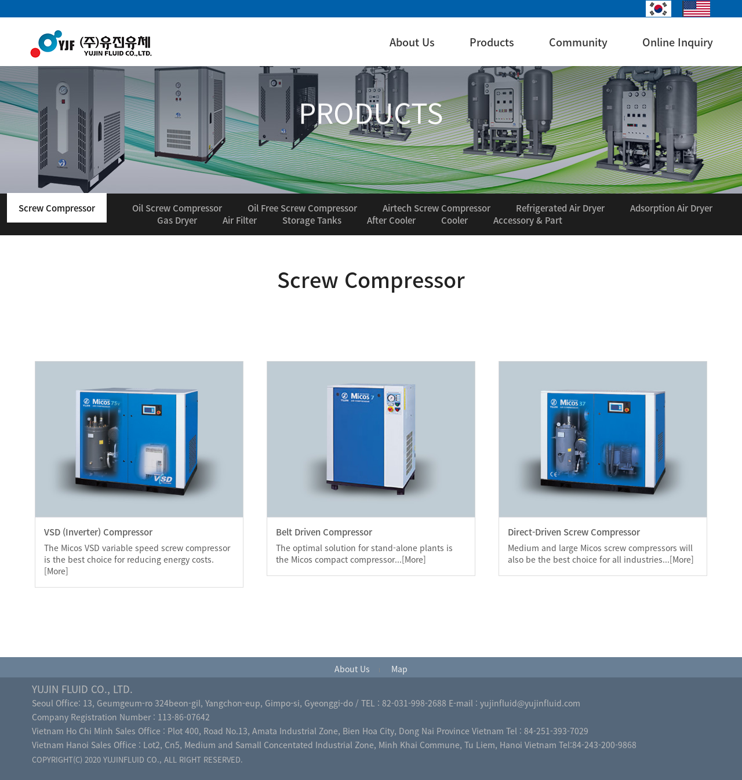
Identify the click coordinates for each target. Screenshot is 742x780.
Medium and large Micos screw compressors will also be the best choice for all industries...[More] (601, 553)
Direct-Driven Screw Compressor (574, 532)
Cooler (454, 220)
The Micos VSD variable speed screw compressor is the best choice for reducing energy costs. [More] (137, 559)
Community (578, 42)
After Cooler (391, 220)
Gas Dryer (177, 220)
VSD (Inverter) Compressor (98, 532)
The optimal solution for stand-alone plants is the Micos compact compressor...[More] (364, 553)
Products (492, 42)
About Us (412, 42)
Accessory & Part (527, 220)
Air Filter (240, 220)
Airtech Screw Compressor (436, 208)
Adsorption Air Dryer (671, 208)
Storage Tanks (311, 220)
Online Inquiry (677, 42)
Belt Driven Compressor (324, 532)
